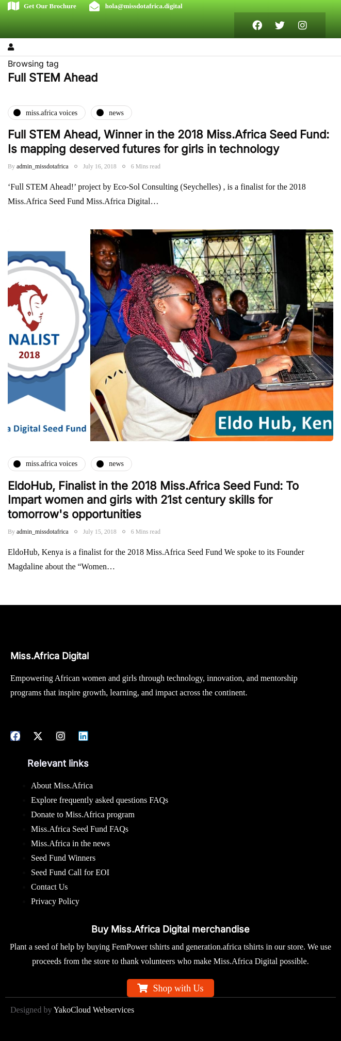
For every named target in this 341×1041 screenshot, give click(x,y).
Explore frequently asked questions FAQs (99, 800)
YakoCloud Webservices (94, 1009)
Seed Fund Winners (63, 857)
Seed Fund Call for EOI (70, 872)
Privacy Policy (55, 901)
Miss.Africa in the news (70, 843)
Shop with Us (178, 988)
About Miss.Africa (62, 785)
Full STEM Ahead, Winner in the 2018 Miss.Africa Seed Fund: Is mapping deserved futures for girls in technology (168, 142)
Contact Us (49, 886)
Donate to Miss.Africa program (83, 814)
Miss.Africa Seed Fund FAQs (79, 829)
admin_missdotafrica (43, 166)
